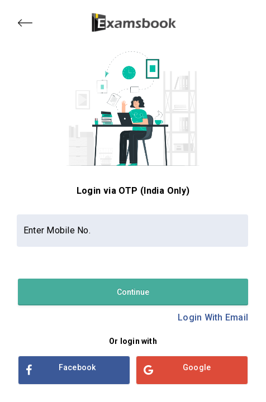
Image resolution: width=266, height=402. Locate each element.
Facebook (61, 370)
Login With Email (213, 317)
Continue (133, 292)
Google (177, 370)
